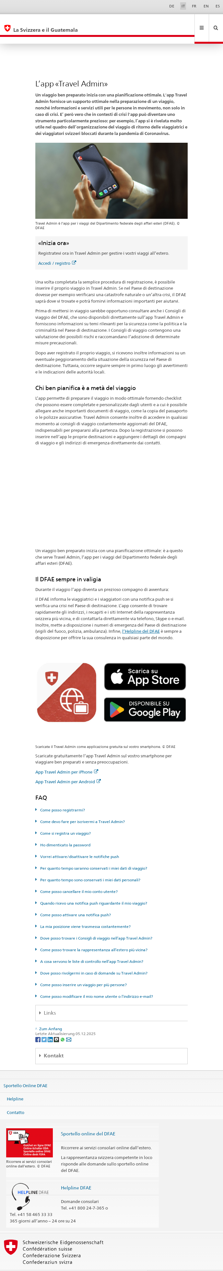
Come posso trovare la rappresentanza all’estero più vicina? (93, 935)
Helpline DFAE (76, 1173)
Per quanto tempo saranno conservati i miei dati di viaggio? (93, 854)
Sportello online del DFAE (88, 1119)
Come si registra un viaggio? (65, 819)
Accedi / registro (57, 249)
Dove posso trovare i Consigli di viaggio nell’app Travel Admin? (95, 924)
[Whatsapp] (63, 1025)
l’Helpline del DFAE (141, 617)
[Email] (68, 1025)
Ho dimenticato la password (64, 831)
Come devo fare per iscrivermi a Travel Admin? (82, 807)
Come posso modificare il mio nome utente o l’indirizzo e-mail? (96, 982)
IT (183, 6)
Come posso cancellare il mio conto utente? (78, 877)
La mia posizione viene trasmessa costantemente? (85, 912)
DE (171, 6)
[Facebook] (38, 1025)
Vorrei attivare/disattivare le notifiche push (79, 842)
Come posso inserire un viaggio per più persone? (83, 970)
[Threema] (57, 1025)
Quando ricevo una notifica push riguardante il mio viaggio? (93, 889)
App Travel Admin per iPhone (66, 758)
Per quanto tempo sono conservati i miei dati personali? (89, 866)
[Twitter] (44, 1025)
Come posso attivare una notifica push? (75, 900)
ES (218, 6)
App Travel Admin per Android (68, 767)
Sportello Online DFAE (25, 1071)
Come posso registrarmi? (62, 796)
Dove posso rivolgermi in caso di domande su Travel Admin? (93, 959)
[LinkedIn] (51, 1025)
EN (206, 6)
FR (194, 6)
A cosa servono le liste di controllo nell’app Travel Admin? (91, 947)
